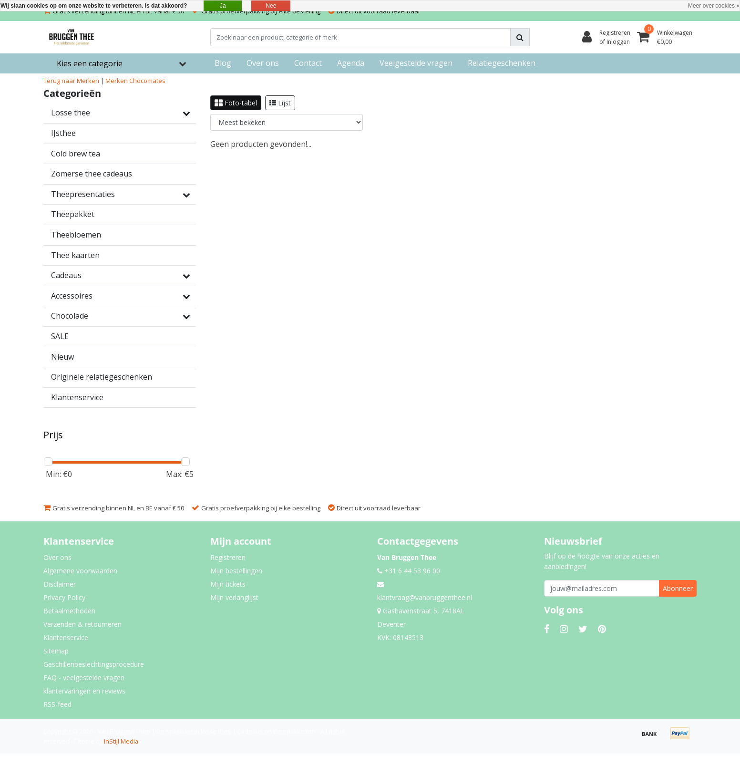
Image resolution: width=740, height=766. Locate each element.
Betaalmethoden (69, 610)
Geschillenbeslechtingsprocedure (93, 664)
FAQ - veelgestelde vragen (83, 677)
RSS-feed (57, 704)
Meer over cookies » (714, 5)
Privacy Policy (64, 597)
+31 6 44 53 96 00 (408, 570)
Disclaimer (59, 584)
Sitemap (56, 650)
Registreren (228, 557)
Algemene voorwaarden (80, 570)
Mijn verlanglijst (234, 597)
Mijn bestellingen (236, 570)
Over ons (57, 557)
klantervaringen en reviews (84, 690)
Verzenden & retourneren (82, 624)
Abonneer (678, 588)
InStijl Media (121, 741)
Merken (116, 80)
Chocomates (147, 80)
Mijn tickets (228, 584)
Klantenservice (65, 637)
